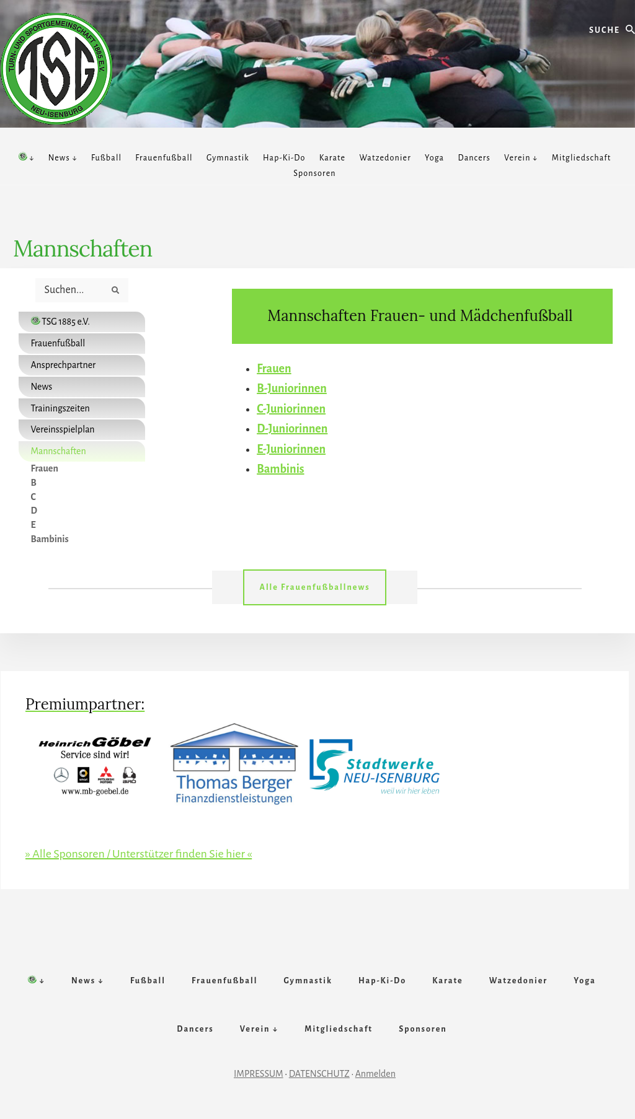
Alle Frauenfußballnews (314, 587)
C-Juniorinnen (291, 409)
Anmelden (375, 1074)
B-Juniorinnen (292, 388)
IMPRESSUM (258, 1074)
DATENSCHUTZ (319, 1074)
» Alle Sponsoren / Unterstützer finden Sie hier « (138, 854)
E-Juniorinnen (291, 449)
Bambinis (280, 469)
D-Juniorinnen (292, 429)
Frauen (274, 368)
